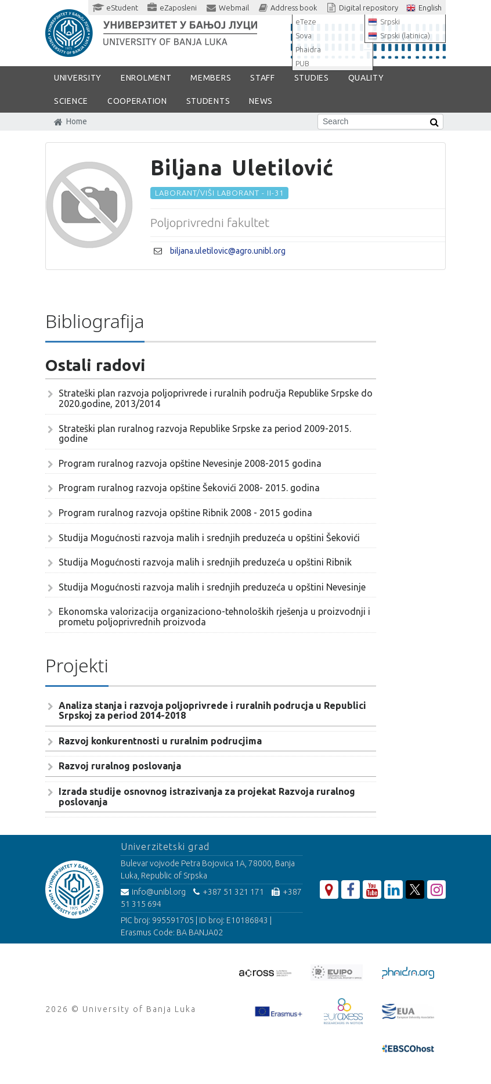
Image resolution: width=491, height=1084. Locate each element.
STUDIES (311, 77)
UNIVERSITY (78, 77)
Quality (366, 77)
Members (210, 77)
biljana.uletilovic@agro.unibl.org (228, 250)
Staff (262, 77)
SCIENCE (71, 101)
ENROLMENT (146, 77)
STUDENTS (208, 101)
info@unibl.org (153, 891)
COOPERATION (137, 101)
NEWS (261, 101)
